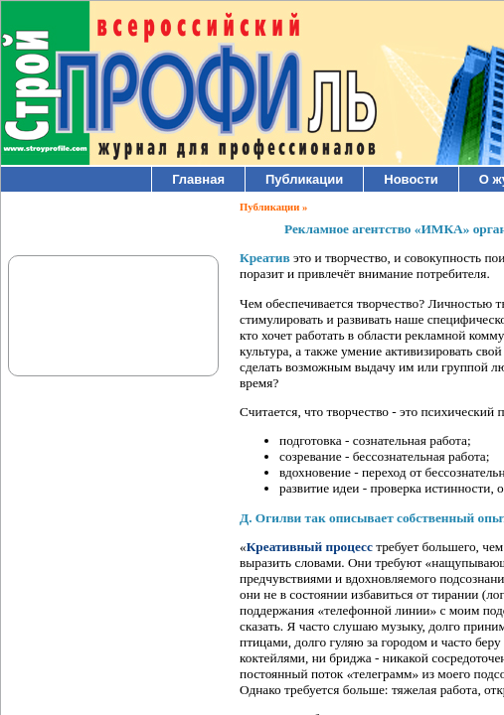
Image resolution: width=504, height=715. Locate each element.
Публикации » (273, 207)
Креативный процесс (310, 546)
